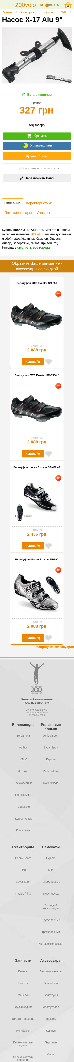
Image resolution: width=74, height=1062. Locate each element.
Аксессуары (28, 12)
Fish (23, 869)
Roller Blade (50, 783)
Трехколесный (51, 931)
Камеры (23, 971)
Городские (23, 806)
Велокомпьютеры (51, 971)
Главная (7, 12)
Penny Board (23, 858)
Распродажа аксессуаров (54, 647)
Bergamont (23, 735)
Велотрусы (51, 995)
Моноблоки (23, 1030)
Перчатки (51, 1042)
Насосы (48, 12)
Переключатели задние (23, 1044)
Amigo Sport (50, 735)
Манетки (23, 995)
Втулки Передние (23, 1018)
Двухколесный (51, 920)
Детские (23, 771)
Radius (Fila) (51, 771)
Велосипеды (23, 725)
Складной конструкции (51, 907)
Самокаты (51, 847)
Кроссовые (23, 830)
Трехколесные (23, 783)
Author (23, 747)
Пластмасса (51, 893)
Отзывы (43, 213)
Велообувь (51, 983)
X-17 (63, 12)
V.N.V (23, 759)
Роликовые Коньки (51, 727)
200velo (35, 234)
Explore (50, 759)
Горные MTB (23, 794)
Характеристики (39, 203)
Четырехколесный (51, 943)
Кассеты (23, 983)
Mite (50, 869)
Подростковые (23, 818)
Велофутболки (50, 1006)
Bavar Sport (51, 747)
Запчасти (23, 960)
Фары (50, 1054)
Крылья (51, 1030)
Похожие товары (18, 213)
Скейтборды (23, 847)
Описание (12, 203)
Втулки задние (23, 1006)
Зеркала (50, 1018)
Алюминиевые (51, 881)
